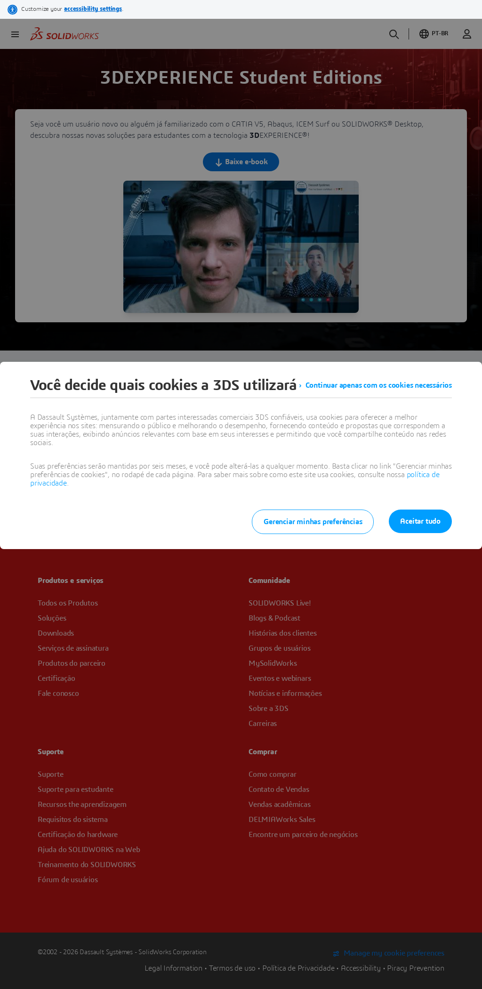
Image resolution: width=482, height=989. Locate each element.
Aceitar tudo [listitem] (420, 521)
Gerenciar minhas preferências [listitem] (313, 522)
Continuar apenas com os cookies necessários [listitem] (378, 385)
